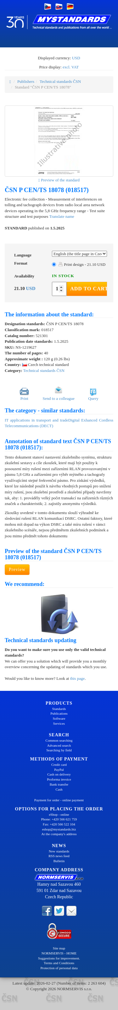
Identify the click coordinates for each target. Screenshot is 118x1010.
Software (59, 718)
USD (76, 58)
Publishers (25, 81)
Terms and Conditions (59, 963)
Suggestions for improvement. (59, 958)
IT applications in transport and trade (36, 420)
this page (77, 678)
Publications (58, 713)
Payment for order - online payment (59, 800)
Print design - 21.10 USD (81, 264)
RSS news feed (59, 856)
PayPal (59, 769)
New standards (59, 851)
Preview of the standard (59, 180)
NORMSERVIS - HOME (59, 953)
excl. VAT (71, 67)
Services (59, 723)
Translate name (61, 216)
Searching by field (59, 750)
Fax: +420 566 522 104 (59, 824)
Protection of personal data (58, 968)
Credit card (59, 764)
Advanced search (59, 745)
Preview (17, 569)
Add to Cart (88, 288)
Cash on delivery (59, 774)
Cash (59, 789)
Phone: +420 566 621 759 (59, 819)
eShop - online (59, 814)
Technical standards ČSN (60, 81)
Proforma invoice (59, 779)
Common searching (59, 740)
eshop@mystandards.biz (59, 829)
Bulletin (59, 861)
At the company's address (58, 834)
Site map (59, 948)
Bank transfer (59, 784)
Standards (59, 709)
